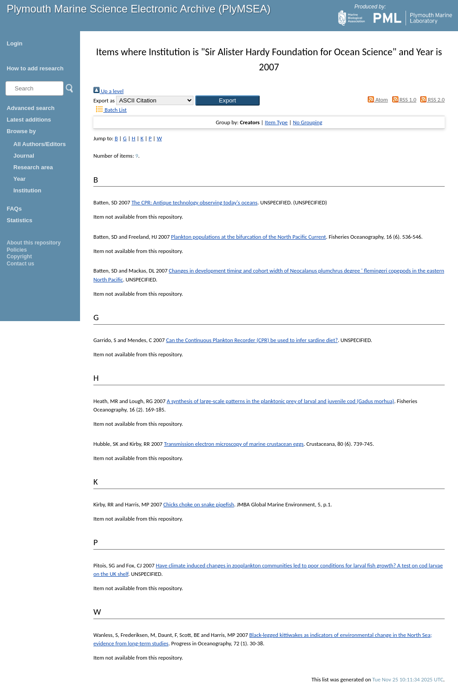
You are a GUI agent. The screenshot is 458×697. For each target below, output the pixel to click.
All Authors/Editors (39, 144)
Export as (104, 100)
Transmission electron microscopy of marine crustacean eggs (234, 443)
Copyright (19, 256)
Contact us (20, 264)
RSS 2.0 (431, 99)
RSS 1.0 (402, 99)
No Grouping (307, 122)
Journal (23, 155)
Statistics (19, 220)
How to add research (35, 68)
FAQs (14, 208)
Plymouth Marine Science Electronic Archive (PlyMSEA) (139, 9)
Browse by (21, 131)
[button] (227, 100)
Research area (33, 167)
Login (14, 43)
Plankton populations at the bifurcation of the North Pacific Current (248, 236)
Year (19, 178)
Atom (376, 99)
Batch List (110, 109)
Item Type (276, 122)
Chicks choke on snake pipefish (198, 504)
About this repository (33, 243)
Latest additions (29, 119)
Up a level (108, 91)
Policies (17, 250)
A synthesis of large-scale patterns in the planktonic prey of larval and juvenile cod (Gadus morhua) (280, 401)
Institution (27, 190)
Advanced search (31, 108)
